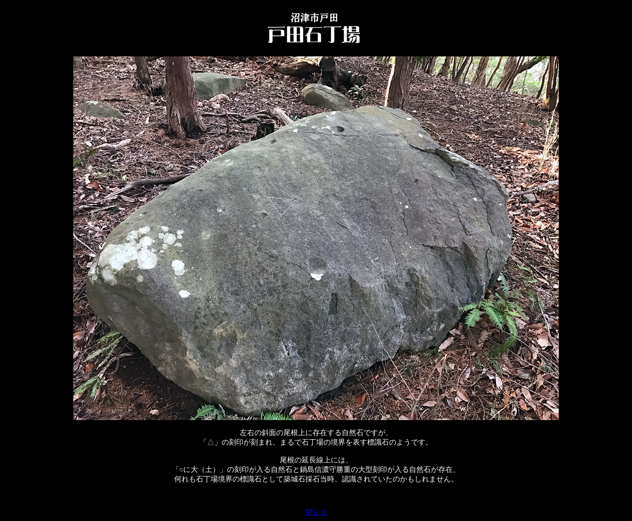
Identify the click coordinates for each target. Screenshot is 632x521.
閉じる (316, 512)
